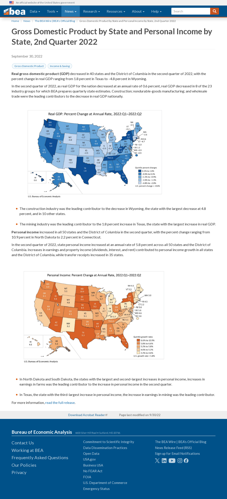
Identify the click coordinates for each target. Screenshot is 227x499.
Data (35, 11)
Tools (52, 11)
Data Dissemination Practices (105, 448)
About (138, 11)
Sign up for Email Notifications (177, 453)
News (70, 11)
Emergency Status (96, 489)
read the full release (60, 402)
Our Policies (24, 465)
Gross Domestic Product (29, 66)
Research (91, 11)
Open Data (91, 453)
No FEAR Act (92, 471)
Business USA (93, 465)
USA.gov (89, 459)
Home (15, 21)
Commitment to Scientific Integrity (108, 442)
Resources (116, 11)
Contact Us (23, 442)
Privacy (19, 472)
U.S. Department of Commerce (105, 483)
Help (156, 11)
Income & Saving (60, 66)
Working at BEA (27, 450)
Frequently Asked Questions (40, 457)
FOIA (87, 477)
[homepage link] (14, 11)
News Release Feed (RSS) (173, 448)
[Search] (214, 11)
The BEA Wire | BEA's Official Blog (55, 21)
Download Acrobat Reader (86, 415)
